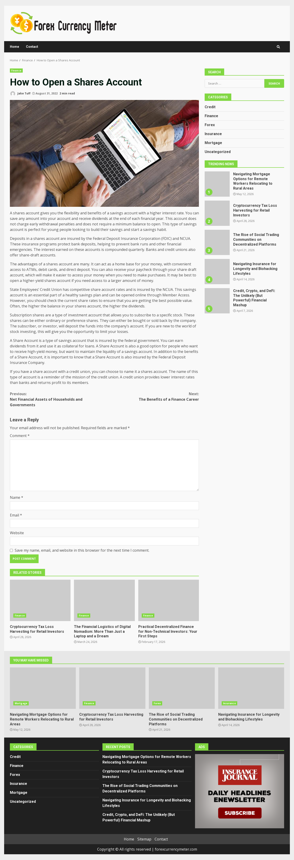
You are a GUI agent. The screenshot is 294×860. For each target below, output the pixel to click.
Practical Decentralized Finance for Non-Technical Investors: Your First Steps (168, 600)
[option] (244, 185)
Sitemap (144, 839)
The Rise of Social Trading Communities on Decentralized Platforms (217, 242)
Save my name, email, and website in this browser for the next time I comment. (82, 550)
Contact (32, 46)
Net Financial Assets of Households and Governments (57, 399)
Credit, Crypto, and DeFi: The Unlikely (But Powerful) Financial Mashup (217, 300)
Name (16, 497)
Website (17, 532)
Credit (210, 107)
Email (16, 515)
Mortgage (213, 143)
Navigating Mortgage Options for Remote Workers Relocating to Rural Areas (217, 184)
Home (14, 46)
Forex (210, 125)
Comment (20, 435)
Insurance (213, 134)
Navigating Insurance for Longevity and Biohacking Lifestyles (217, 271)
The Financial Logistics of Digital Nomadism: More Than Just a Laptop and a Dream (104, 600)
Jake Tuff (20, 94)
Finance (16, 70)
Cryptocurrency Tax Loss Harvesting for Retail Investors (40, 600)
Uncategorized (218, 152)
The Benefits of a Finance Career (152, 396)
